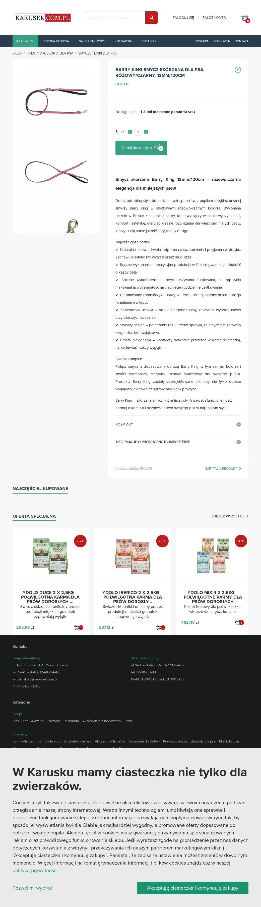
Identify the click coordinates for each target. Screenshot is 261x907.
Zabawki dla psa (203, 741)
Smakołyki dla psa (77, 741)
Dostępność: (125, 112)
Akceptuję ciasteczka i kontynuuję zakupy (192, 887)
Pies (31, 53)
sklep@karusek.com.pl (40, 679)
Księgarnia (123, 41)
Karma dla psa (23, 741)
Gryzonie (54, 720)
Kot (25, 720)
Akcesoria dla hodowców (101, 720)
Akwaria (37, 720)
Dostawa (202, 41)
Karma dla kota (49, 741)
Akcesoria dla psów (110, 741)
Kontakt (241, 41)
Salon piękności (92, 41)
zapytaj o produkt (221, 469)
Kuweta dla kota (175, 741)
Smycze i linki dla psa (97, 53)
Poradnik (149, 41)
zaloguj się (183, 17)
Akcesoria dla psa (56, 53)
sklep (17, 53)
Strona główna (56, 41)
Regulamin (222, 41)
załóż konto (214, 17)
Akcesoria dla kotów (144, 741)
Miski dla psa (229, 741)
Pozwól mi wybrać (32, 888)
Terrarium (71, 720)
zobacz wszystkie (227, 516)
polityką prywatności (35, 870)
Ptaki (128, 720)
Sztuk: (120, 131)
